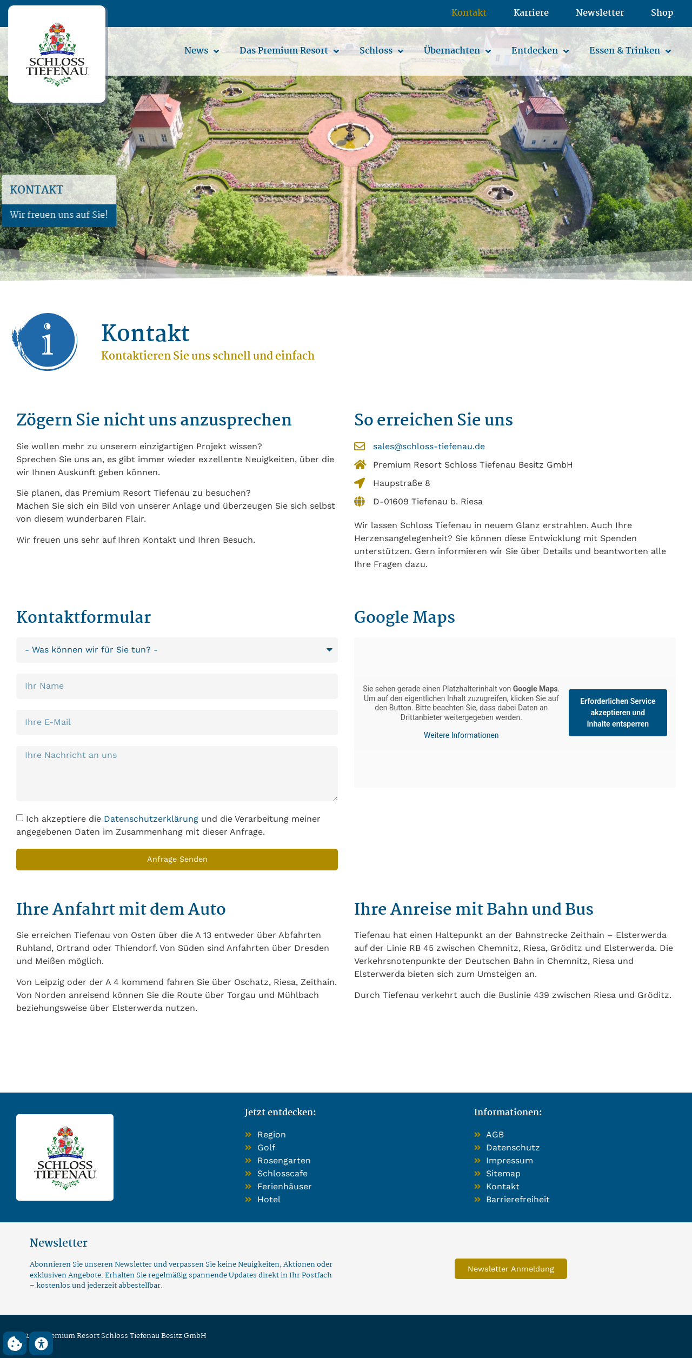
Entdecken (540, 51)
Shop (662, 13)
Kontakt (469, 13)
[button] (14, 1343)
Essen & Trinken (630, 51)
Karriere (531, 13)
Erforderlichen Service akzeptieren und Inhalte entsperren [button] (617, 712)
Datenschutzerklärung (151, 819)
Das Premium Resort (289, 51)
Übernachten (457, 51)
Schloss (381, 51)
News (201, 51)
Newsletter (600, 13)
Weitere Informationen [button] (461, 735)
